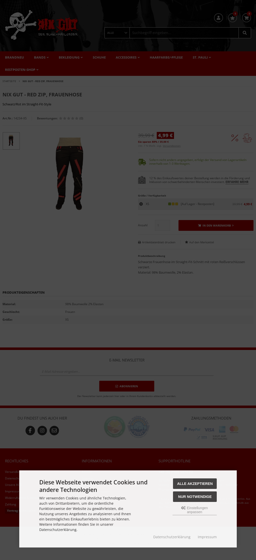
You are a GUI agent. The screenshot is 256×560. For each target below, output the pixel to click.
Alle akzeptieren (195, 484)
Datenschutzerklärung (171, 536)
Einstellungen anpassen (194, 510)
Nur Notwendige (195, 497)
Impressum (207, 536)
